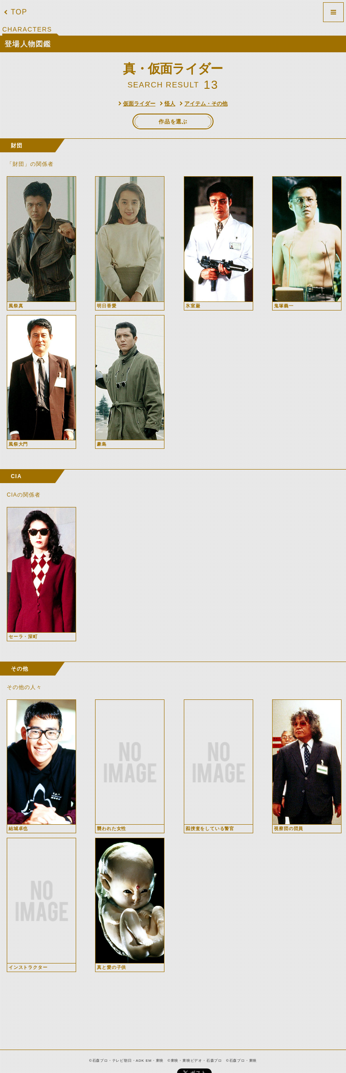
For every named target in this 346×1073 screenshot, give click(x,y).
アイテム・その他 (206, 103)
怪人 (169, 103)
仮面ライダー (139, 103)
